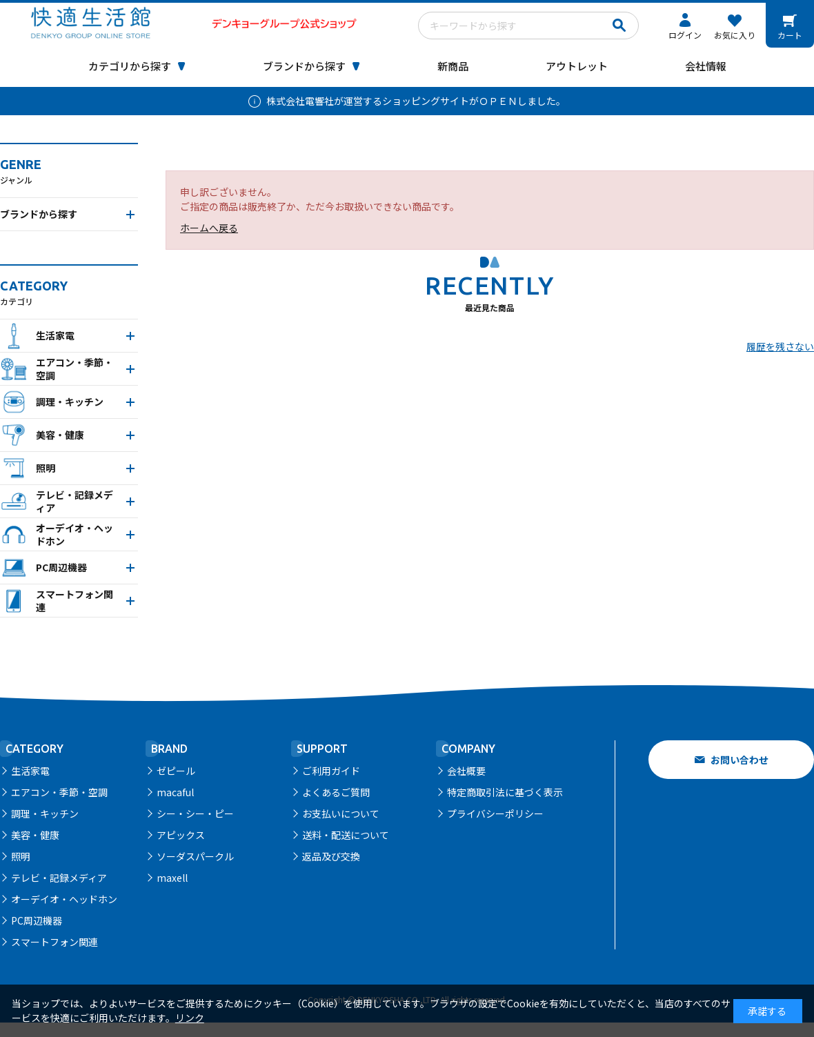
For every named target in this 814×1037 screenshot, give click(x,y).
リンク (189, 1018)
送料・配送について (345, 835)
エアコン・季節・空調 (59, 792)
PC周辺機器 (36, 920)
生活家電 (30, 771)
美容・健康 (35, 835)
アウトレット (577, 66)
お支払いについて (340, 813)
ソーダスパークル (195, 856)
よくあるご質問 (336, 792)
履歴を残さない (780, 346)
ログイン (685, 35)
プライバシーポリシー (495, 813)
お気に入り (734, 35)
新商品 (452, 66)
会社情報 (705, 66)
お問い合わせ (739, 760)
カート (789, 35)
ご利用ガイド (331, 771)
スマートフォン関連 (54, 942)
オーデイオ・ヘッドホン (64, 899)
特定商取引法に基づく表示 (505, 792)
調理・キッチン (45, 813)
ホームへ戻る (209, 228)
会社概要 (466, 771)
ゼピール (176, 771)
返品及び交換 (331, 856)
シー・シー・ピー (195, 813)
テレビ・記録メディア (59, 878)
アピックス (181, 835)
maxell (172, 878)
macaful (175, 792)
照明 (20, 856)
